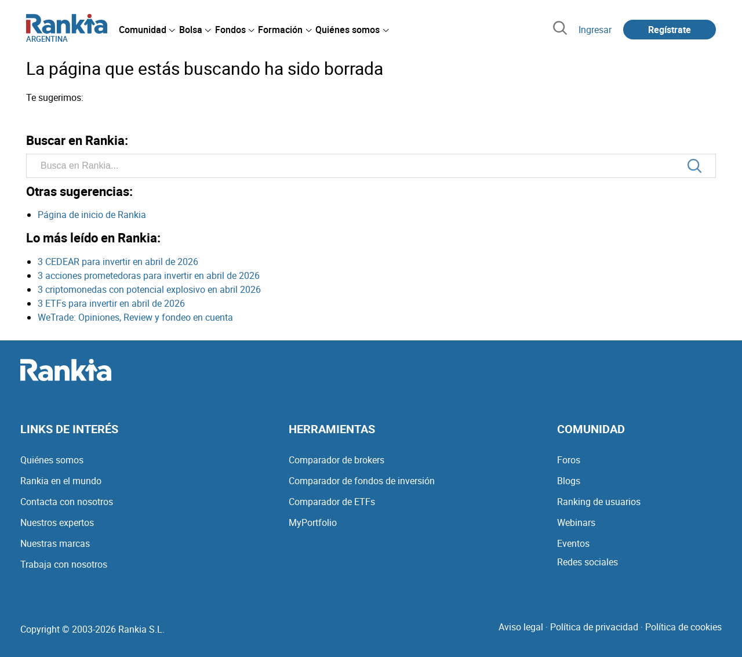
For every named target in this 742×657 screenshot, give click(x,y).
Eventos (573, 543)
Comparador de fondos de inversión (362, 480)
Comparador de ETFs (332, 501)
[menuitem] (147, 29)
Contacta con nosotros (66, 501)
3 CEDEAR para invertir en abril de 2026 (118, 261)
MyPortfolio (313, 522)
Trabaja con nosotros (63, 564)
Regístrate (669, 29)
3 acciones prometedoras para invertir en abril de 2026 (149, 275)
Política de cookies (683, 626)
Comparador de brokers (336, 459)
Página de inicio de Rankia (92, 214)
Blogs (568, 480)
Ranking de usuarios (599, 501)
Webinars (576, 522)
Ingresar (595, 29)
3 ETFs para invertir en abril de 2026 (111, 303)
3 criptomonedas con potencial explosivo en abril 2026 (149, 289)
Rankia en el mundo (60, 480)
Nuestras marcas (55, 543)
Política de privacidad (594, 626)
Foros (568, 459)
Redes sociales (587, 562)
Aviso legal (521, 626)
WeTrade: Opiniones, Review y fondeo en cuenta (135, 317)
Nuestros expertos (57, 522)
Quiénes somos (51, 459)
